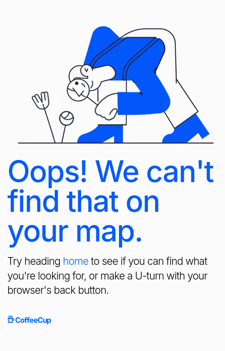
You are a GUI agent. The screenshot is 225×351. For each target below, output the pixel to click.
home (75, 261)
